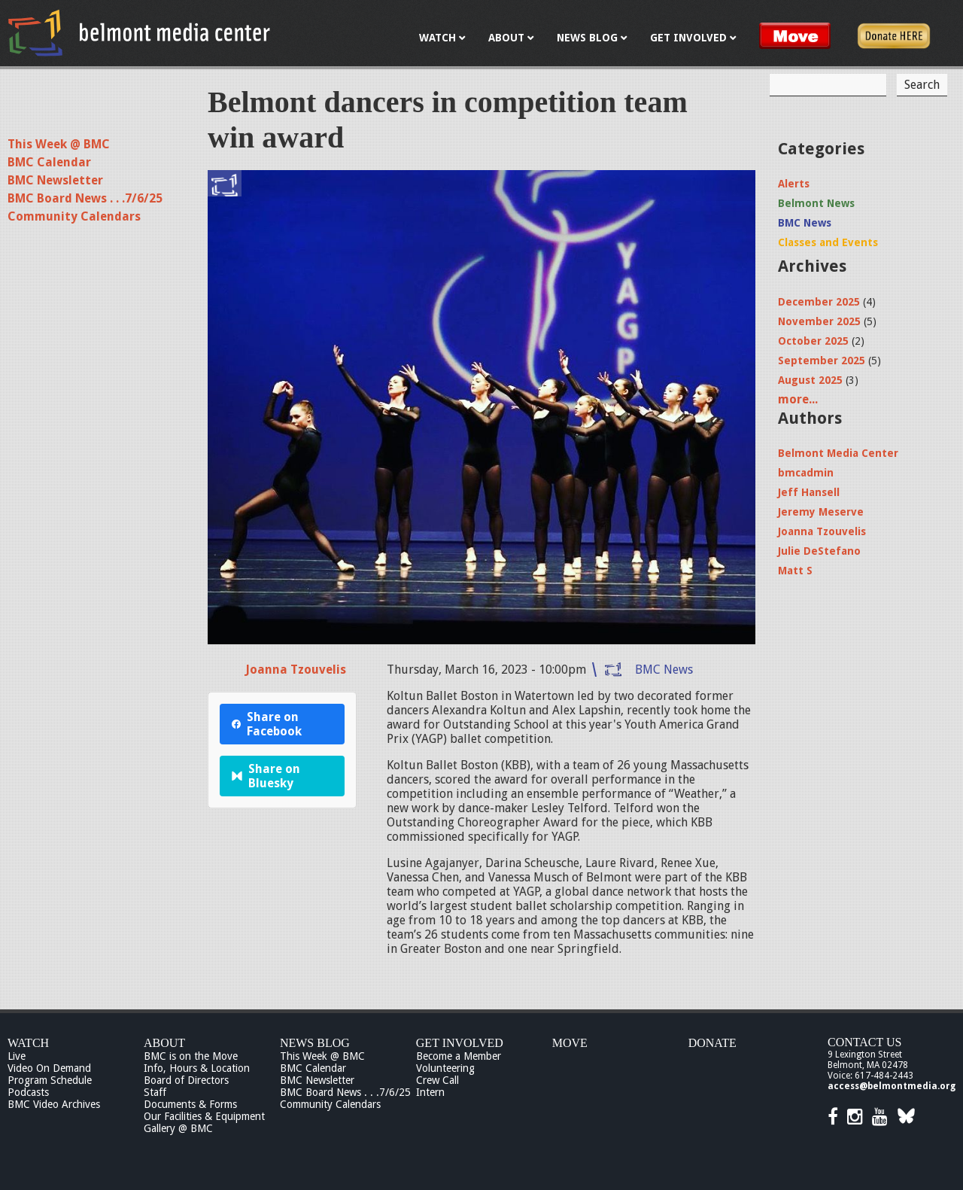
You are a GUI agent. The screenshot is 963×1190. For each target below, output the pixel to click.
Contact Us (864, 1042)
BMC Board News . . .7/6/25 (85, 198)
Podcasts (28, 1092)
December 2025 (819, 302)
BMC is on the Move (191, 1056)
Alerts (794, 184)
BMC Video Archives (54, 1104)
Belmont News (816, 203)
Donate (712, 1042)
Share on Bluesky (266, 776)
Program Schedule (50, 1080)
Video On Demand (49, 1068)
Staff (155, 1092)
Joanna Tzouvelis (295, 669)
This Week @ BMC (59, 144)
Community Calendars (74, 216)
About (164, 1042)
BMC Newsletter (55, 180)
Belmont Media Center (838, 453)
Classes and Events (828, 242)
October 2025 (813, 341)
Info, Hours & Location (197, 1068)
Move (570, 1042)
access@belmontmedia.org (891, 1086)
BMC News (664, 669)
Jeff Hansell (809, 492)
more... (798, 399)
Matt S (795, 571)
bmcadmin (806, 473)
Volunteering (445, 1068)
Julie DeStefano (819, 551)
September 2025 (821, 361)
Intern (430, 1092)
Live (17, 1056)
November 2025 (819, 321)
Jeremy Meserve (821, 512)
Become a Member (458, 1056)
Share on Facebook (267, 724)
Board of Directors (186, 1080)
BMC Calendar (49, 162)
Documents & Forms (190, 1104)
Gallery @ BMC (178, 1128)
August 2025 (810, 380)
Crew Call (437, 1080)
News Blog (315, 1042)
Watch (28, 1042)
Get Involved (459, 1042)
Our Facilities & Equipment (204, 1116)
